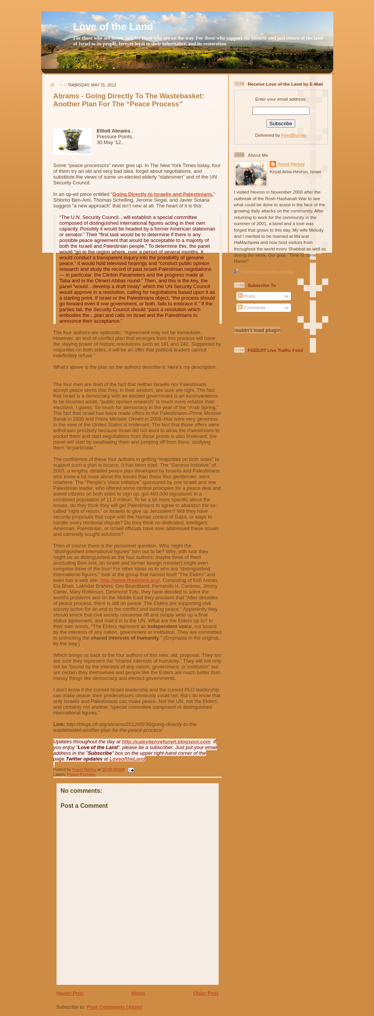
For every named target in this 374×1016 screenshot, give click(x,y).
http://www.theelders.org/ (130, 580)
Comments (252, 307)
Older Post (206, 993)
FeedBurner (294, 135)
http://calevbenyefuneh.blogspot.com (166, 741)
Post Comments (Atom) (114, 1007)
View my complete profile (267, 271)
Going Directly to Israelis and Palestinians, (162, 194)
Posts (246, 295)
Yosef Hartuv (85, 769)
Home (138, 993)
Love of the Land (113, 26)
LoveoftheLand (127, 759)
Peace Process (81, 774)
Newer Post (70, 993)
